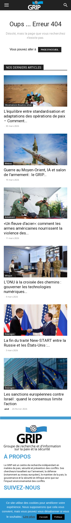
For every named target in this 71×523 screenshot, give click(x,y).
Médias (8, 163)
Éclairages (10, 334)
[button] (65, 5)
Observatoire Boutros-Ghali (18, 105)
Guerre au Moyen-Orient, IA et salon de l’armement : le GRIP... (35, 172)
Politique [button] (58, 517)
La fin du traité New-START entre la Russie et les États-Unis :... (35, 343)
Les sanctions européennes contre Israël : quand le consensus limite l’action (34, 399)
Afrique (8, 275)
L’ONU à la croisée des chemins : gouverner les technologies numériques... (32, 287)
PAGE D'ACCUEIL (50, 49)
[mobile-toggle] (6, 5)
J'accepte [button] (43, 517)
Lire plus (29, 516)
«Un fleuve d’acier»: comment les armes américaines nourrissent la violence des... (33, 228)
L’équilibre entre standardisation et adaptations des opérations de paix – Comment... (34, 116)
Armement (10, 217)
